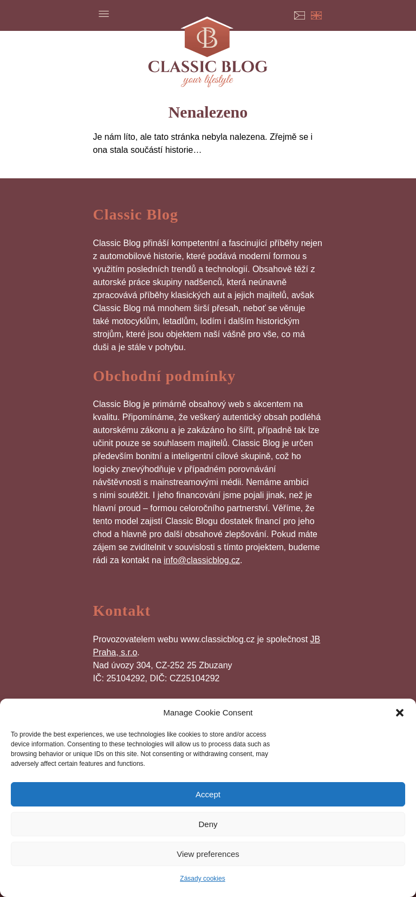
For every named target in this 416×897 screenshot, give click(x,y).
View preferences (208, 854)
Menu (104, 13)
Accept (208, 794)
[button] (399, 712)
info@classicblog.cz (202, 560)
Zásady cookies (202, 878)
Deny (207, 824)
